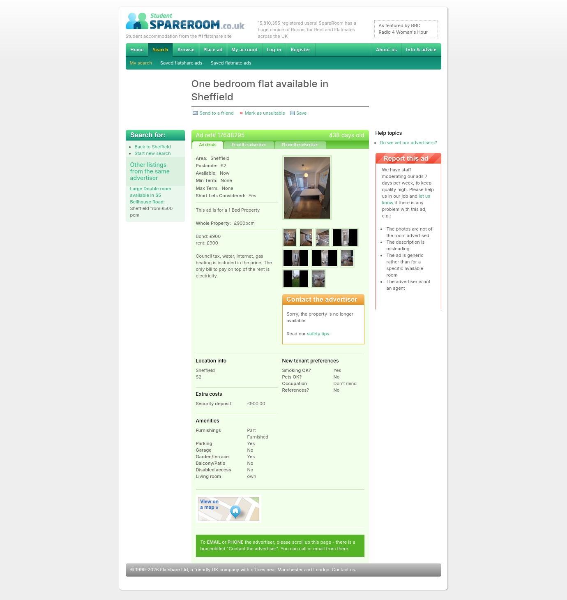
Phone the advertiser (299, 145)
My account (244, 49)
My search (141, 63)
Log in (274, 49)
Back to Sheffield (153, 147)
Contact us (343, 569)
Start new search (153, 153)
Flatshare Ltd (174, 569)
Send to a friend (217, 113)
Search (160, 50)
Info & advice (421, 49)
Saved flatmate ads (230, 63)
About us (386, 49)
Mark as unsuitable (265, 113)
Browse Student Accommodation (186, 49)
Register (301, 49)
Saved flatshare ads (181, 63)
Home (137, 49)
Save (301, 113)
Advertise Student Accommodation (213, 49)
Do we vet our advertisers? (408, 142)
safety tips (318, 334)
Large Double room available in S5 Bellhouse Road (150, 195)
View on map (229, 509)
